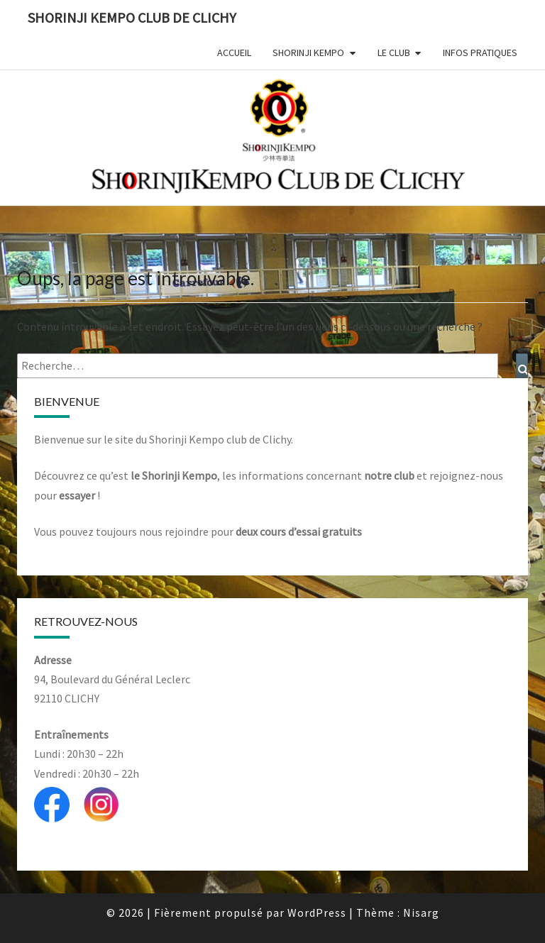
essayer (77, 495)
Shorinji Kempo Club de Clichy (132, 17)
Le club (394, 52)
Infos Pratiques (480, 52)
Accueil (234, 52)
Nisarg (421, 912)
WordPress (316, 912)
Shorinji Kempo (308, 52)
